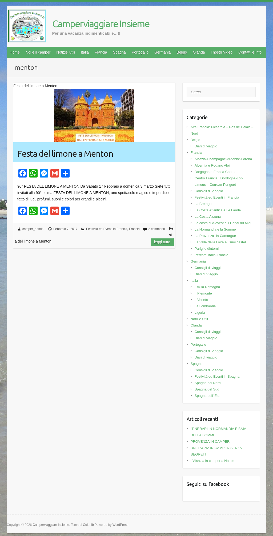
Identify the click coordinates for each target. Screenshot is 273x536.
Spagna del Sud (207, 389)
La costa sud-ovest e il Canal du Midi (223, 223)
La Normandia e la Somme (215, 229)
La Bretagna (204, 204)
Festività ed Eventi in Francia (106, 229)
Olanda (199, 52)
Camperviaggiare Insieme (100, 23)
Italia (85, 52)
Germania (162, 52)
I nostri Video (221, 52)
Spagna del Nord (208, 383)
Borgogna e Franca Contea (215, 172)
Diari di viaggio (206, 146)
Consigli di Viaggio (209, 191)
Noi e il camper (38, 52)
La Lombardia (205, 306)
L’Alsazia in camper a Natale (212, 461)
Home (15, 52)
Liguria (200, 313)
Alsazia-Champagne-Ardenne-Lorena (223, 159)
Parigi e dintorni (207, 249)
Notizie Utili (65, 52)
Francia (101, 52)
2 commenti (156, 229)
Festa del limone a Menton (65, 153)
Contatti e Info (250, 52)
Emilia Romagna (207, 287)
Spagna (119, 52)
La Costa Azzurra (208, 217)
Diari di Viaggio (206, 274)
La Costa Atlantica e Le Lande (218, 210)
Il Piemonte (203, 293)
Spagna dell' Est (207, 396)
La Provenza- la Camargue (215, 236)
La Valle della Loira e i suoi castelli (221, 242)
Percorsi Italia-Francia (211, 255)
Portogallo (140, 52)
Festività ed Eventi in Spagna (217, 376)
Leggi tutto (162, 242)
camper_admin (32, 229)
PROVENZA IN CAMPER (210, 442)
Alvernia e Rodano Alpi (212, 165)
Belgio (181, 52)
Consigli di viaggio (209, 268)
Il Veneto (201, 300)
